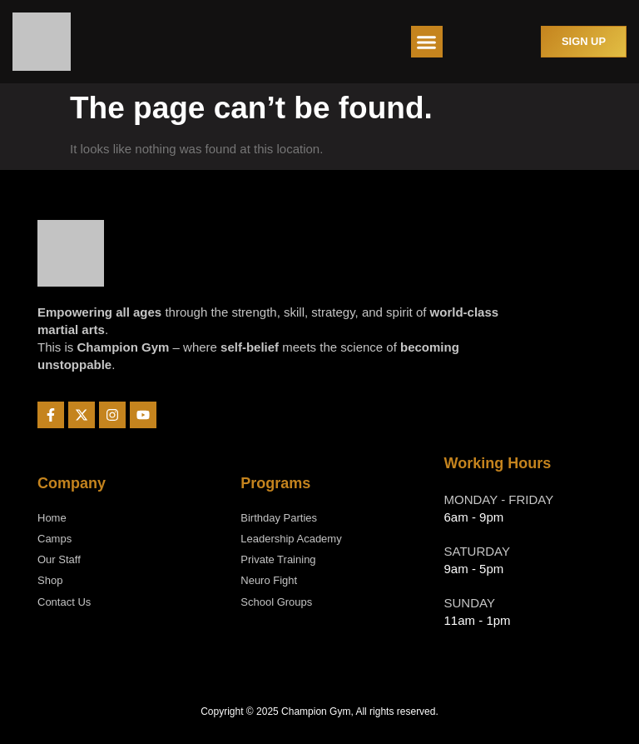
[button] (427, 41)
